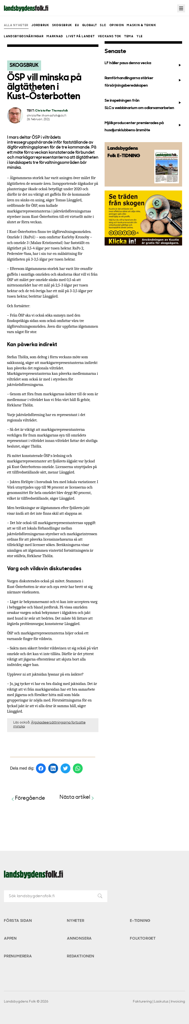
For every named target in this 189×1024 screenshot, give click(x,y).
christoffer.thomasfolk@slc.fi (46, 115)
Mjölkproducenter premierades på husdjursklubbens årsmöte (143, 126)
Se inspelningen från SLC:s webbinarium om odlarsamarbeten (143, 104)
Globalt (89, 25)
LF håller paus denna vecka (143, 64)
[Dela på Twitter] (65, 768)
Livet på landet (80, 36)
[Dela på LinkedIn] (53, 768)
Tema (129, 36)
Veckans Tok (109, 36)
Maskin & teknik (141, 25)
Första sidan (18, 921)
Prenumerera (18, 956)
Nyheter (75, 921)
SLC (103, 25)
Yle (140, 36)
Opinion (117, 25)
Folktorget (143, 939)
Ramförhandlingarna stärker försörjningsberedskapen (143, 81)
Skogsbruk (62, 25)
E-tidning (140, 921)
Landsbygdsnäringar (24, 36)
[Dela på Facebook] (41, 768)
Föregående (27, 798)
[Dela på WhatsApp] (78, 768)
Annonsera (79, 939)
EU (77, 25)
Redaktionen (80, 956)
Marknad (55, 36)
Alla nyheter (16, 25)
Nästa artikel (77, 797)
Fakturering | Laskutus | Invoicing (159, 1002)
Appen (10, 939)
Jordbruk (40, 25)
